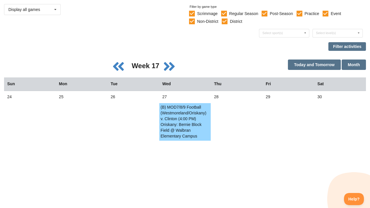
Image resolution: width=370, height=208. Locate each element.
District (236, 21)
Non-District (207, 21)
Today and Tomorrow (314, 64)
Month (354, 64)
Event (336, 13)
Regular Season (243, 13)
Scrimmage (207, 13)
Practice (312, 13)
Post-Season (281, 13)
